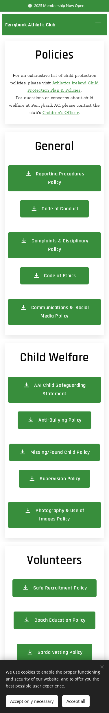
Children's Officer (61, 112)
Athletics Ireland (70, 83)
